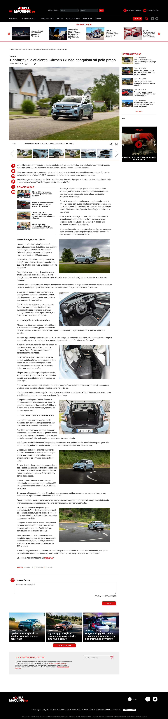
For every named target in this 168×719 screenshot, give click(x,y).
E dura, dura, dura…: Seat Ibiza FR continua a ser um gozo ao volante (144, 72)
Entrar (137, 19)
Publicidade (117, 710)
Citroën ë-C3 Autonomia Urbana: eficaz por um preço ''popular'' (145, 61)
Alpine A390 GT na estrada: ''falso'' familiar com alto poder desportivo (144, 104)
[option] (28, 33)
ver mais (139, 111)
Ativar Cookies (129, 710)
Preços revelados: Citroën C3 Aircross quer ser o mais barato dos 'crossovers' (43, 204)
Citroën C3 (28, 567)
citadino (49, 567)
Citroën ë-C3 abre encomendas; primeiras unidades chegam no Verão (42, 226)
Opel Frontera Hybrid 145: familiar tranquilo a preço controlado (24, 636)
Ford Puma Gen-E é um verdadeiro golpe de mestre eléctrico (144, 83)
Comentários (23, 580)
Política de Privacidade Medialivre (57, 663)
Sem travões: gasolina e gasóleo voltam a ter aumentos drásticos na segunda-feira (75, 34)
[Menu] (10, 11)
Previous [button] (9, 33)
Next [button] (159, 33)
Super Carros (47, 18)
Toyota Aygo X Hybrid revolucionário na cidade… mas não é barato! (62, 636)
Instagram (48, 558)
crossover (39, 567)
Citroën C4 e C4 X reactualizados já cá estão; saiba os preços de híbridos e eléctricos (43, 215)
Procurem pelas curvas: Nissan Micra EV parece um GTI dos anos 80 (144, 94)
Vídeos (98, 18)
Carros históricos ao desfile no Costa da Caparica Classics (112, 33)
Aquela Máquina (15, 49)
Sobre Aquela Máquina (40, 710)
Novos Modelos (30, 18)
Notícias (14, 18)
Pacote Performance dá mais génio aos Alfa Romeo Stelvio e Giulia (149, 33)
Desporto (87, 18)
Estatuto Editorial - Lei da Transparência (67, 710)
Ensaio (60, 18)
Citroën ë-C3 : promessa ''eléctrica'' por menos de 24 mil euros (42, 194)
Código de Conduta (103, 710)
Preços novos (73, 18)
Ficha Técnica (89, 710)
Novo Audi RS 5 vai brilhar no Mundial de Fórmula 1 (37, 33)
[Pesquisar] (146, 18)
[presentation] (96, 665)
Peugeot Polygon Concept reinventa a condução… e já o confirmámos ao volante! (100, 636)
